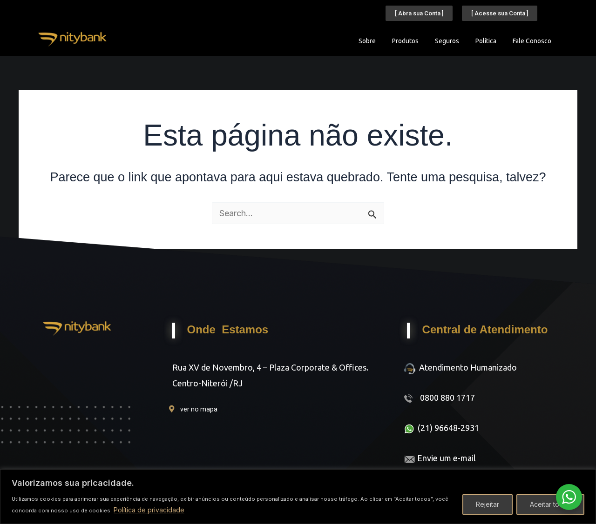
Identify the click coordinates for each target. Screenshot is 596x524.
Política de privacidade (149, 510)
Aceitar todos (550, 504)
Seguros (447, 41)
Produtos (405, 41)
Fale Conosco (532, 41)
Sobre (367, 41)
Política (485, 41)
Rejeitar (487, 504)
